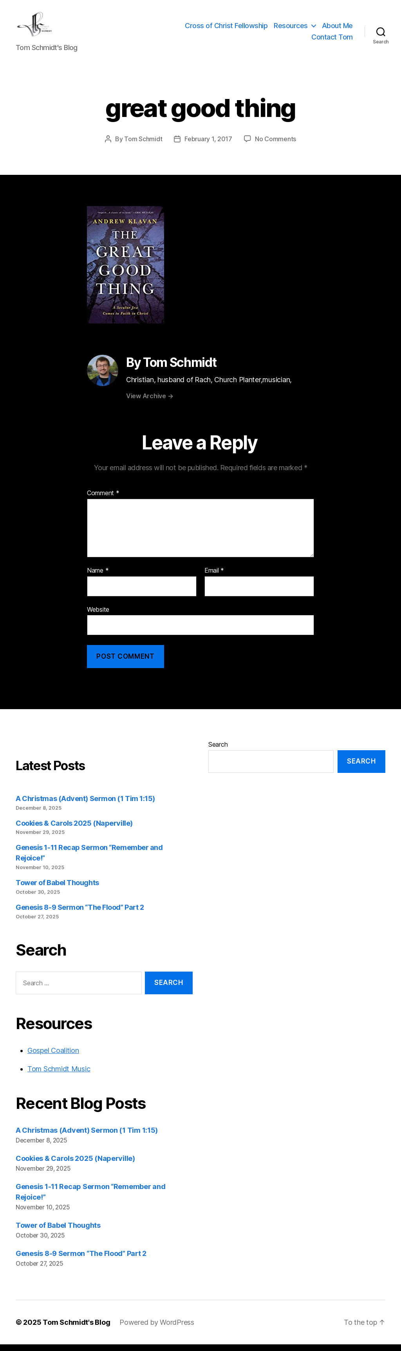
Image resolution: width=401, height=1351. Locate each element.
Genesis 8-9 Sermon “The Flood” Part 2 (80, 914)
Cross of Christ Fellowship (226, 29)
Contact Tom (332, 40)
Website (98, 616)
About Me (337, 29)
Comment (103, 499)
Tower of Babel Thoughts (57, 889)
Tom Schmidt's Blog (76, 1329)
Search (218, 751)
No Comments (275, 145)
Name (97, 577)
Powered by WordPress (156, 1329)
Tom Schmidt (143, 145)
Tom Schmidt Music (58, 1075)
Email (214, 577)
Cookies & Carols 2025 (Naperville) (74, 829)
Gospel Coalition (53, 1057)
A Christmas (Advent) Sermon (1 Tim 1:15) (85, 805)
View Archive (149, 402)
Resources (291, 29)
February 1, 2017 (208, 145)
